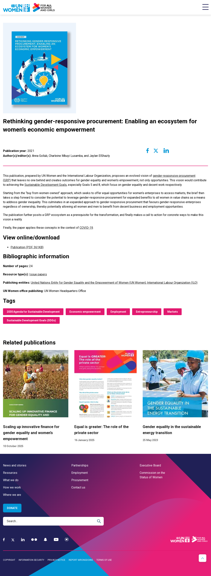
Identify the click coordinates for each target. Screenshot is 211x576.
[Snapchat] (45, 539)
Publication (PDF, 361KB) (27, 247)
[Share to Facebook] (147, 150)
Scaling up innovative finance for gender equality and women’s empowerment (31, 433)
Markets (172, 311)
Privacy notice (56, 560)
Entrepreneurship (147, 311)
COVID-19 (86, 227)
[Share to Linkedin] (165, 150)
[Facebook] (4, 539)
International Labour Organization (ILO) (172, 282)
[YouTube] (56, 539)
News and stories (14, 465)
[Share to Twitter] (155, 151)
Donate (12, 508)
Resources (10, 473)
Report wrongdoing (81, 560)
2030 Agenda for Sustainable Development (33, 311)
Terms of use (104, 560)
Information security (31, 560)
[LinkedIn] (23, 539)
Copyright (9, 560)
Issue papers (38, 274)
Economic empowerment (85, 311)
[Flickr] (34, 539)
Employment (118, 311)
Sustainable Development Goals (45, 185)
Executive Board (150, 465)
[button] (202, 558)
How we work (12, 487)
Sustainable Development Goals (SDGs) (31, 320)
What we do (10, 480)
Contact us (78, 487)
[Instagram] (66, 539)
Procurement (79, 480)
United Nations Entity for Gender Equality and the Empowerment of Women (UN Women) (88, 282)
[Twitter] (12, 540)
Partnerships (79, 465)
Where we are (12, 495)
